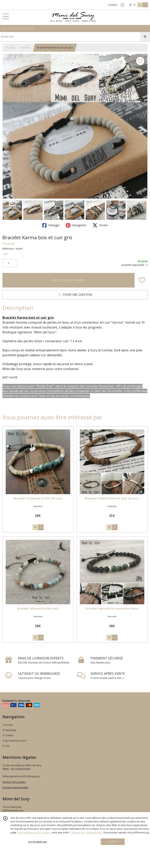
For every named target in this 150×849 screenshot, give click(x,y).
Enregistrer (76, 225)
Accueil (10, 47)
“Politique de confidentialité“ (86, 832)
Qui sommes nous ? (14, 740)
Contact (112, 4)
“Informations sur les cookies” (34, 832)
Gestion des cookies (14, 782)
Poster (100, 225)
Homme (25, 47)
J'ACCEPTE (113, 841)
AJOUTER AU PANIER (68, 280)
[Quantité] (10, 263)
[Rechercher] (145, 36)
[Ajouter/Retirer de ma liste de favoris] (142, 280)
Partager (51, 225)
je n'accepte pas (37, 841)
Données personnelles (15, 787)
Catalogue (9, 730)
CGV (6, 746)
